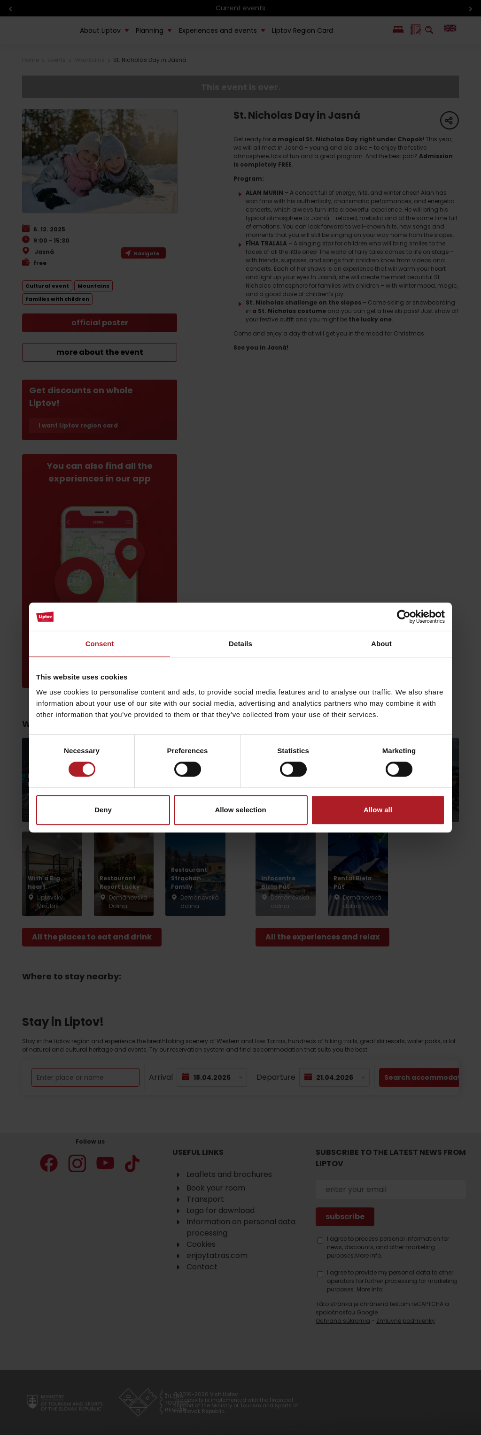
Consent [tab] (99, 644)
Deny (103, 810)
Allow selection (240, 810)
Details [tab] (240, 644)
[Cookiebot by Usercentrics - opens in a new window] (404, 617)
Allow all (378, 810)
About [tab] (381, 644)
